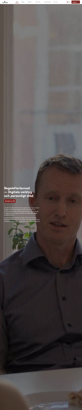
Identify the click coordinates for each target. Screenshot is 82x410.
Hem (17, 1)
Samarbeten (47, 1)
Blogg (22, 1)
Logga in (75, 2)
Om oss (55, 1)
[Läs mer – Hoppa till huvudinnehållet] (41, 407)
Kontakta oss (10, 201)
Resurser (38, 1)
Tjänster (30, 1)
